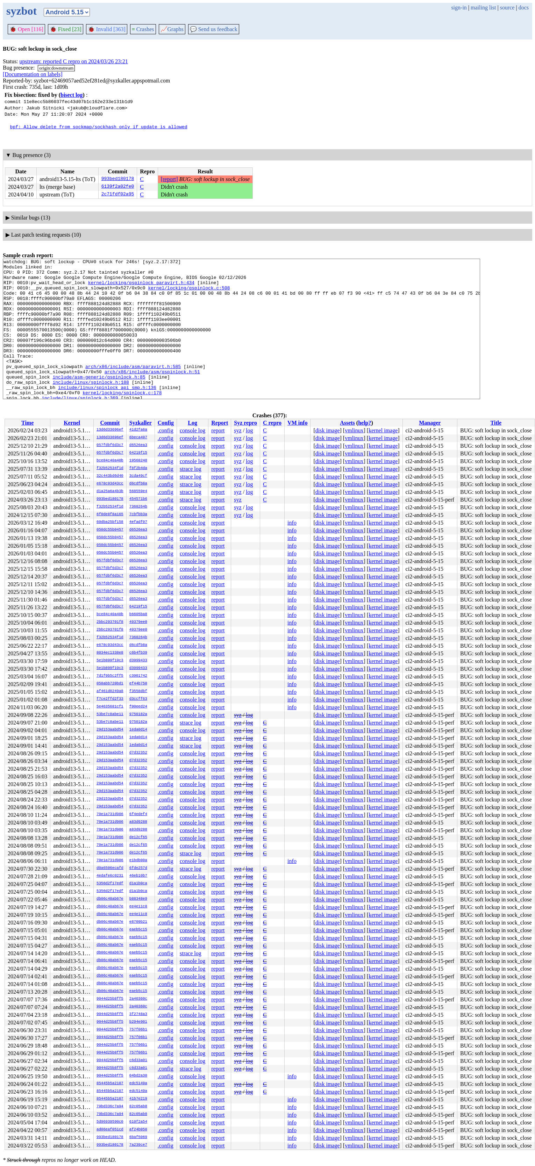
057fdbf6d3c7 (110, 445)
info (292, 523)
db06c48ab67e (110, 899)
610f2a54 (138, 1122)
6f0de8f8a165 (110, 514)
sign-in (458, 7)
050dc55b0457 (110, 529)
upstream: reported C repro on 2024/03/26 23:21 (74, 61)
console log (192, 430)
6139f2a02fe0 (117, 187)
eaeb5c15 (138, 929)
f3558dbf (138, 691)
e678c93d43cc (110, 483)
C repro (272, 423)
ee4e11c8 (138, 906)
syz (237, 430)
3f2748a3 (138, 1014)
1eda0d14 (138, 729)
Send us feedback (213, 29)
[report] (169, 179)
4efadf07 (138, 522)
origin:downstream (56, 68)
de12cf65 (138, 837)
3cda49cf (138, 476)
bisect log (71, 95)
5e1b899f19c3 (110, 660)
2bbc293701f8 (110, 622)
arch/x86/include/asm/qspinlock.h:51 (152, 394)
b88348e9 (138, 899)
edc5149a (138, 1083)
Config (166, 423)
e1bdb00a (138, 860)
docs (524, 7)
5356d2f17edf (110, 883)
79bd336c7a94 (110, 1106)
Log (192, 423)
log (249, 430)
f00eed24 (138, 706)
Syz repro (245, 423)
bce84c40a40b (110, 460)
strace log (190, 469)
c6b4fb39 (138, 652)
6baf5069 (138, 1137)
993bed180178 (117, 179)
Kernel (72, 423)
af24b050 (138, 1129)
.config (165, 430)
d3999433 (138, 660)
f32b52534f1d (110, 468)
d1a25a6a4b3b (110, 491)
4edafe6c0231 (110, 875)
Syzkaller (140, 423)
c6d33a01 (138, 1060)
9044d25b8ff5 (110, 998)
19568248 (138, 460)
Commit (110, 423)
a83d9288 (138, 822)
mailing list (483, 7)
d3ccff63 (138, 699)
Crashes (143, 29)
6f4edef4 (138, 814)
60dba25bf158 (110, 522)
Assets (347, 423)
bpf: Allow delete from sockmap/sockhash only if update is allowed (98, 126)
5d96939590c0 (110, 1122)
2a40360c (138, 998)
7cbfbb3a (138, 514)
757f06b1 (138, 1029)
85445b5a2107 (110, 1083)
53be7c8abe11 (110, 714)
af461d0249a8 (110, 691)
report (217, 430)
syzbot (21, 11)
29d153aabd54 (110, 729)
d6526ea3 (138, 445)
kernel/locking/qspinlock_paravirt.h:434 (141, 288)
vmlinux (354, 430)
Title (495, 423)
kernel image (383, 430)
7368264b (138, 506)
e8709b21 (138, 922)
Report (219, 423)
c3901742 (138, 676)
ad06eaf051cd (110, 1129)
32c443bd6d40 (110, 476)
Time (27, 423)
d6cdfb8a (138, 483)
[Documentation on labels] (33, 74)
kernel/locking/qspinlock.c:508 (189, 294)
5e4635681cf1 (110, 706)
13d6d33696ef (110, 429)
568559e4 (138, 491)
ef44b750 (138, 683)
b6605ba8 (138, 614)
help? (364, 423)
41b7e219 (138, 1098)
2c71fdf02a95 (117, 195)
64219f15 (138, 453)
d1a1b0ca (138, 883)
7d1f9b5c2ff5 (110, 676)
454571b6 (138, 499)
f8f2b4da (138, 468)
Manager (430, 423)
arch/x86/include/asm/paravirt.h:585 (133, 388)
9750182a (138, 714)
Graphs (172, 29)
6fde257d (138, 868)
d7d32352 (138, 752)
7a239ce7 (138, 1145)
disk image (327, 430)
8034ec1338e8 (110, 652)
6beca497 (138, 437)
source (507, 7)
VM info (297, 423)
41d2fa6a (138, 429)
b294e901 (138, 1022)
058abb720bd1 (110, 683)
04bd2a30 (138, 1075)
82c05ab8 (138, 1106)
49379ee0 (138, 622)
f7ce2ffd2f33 (110, 699)
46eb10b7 (138, 875)
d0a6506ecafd (110, 868)
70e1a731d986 (110, 814)
